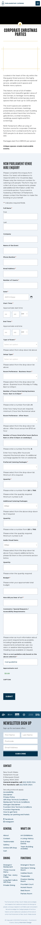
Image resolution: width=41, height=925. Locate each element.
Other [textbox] (6, 506)
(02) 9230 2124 (29, 782)
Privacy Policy (9, 797)
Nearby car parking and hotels (16, 814)
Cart (5, 851)
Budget (6, 577)
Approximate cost (10, 668)
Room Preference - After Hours (15, 415)
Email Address (9, 268)
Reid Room (25, 890)
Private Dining (9, 885)
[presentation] (20, 686)
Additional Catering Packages (15, 501)
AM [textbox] (22, 314)
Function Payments (11, 809)
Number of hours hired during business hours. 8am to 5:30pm (19, 392)
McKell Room (26, 887)
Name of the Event (10, 245)
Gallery (6, 845)
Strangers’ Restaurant (8, 866)
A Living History (27, 838)
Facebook (8, 819)
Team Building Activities (27, 848)
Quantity (7, 479)
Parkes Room (26, 894)
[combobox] (24, 314)
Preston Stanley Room (27, 880)
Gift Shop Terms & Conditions (15, 800)
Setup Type (8, 354)
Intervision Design (25, 922)
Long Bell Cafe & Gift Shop (10, 881)
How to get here (10, 812)
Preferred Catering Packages (15, 462)
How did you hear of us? (13, 597)
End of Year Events (25, 842)
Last (5, 222)
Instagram (8, 822)
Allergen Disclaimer (11, 804)
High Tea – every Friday (10, 876)
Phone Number (9, 257)
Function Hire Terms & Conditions (17, 807)
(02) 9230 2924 (25, 785)
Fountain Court (27, 884)
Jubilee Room (26, 873)
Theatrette (25, 876)
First (5, 212)
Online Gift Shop (10, 848)
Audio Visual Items (10, 540)
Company (7, 234)
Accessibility (8, 792)
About (6, 835)
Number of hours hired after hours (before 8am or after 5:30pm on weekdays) (20, 436)
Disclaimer (7, 795)
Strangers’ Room (28, 865)
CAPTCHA (7, 679)
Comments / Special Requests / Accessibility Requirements (15, 610)
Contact (6, 838)
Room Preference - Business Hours (17, 371)
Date (5, 291)
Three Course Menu (9, 871)
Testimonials (8, 841)
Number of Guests (11, 280)
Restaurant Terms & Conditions (16, 802)
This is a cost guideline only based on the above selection (20, 655)
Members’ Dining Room (28, 869)
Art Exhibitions (27, 835)
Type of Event (9, 339)
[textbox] (20, 344)
